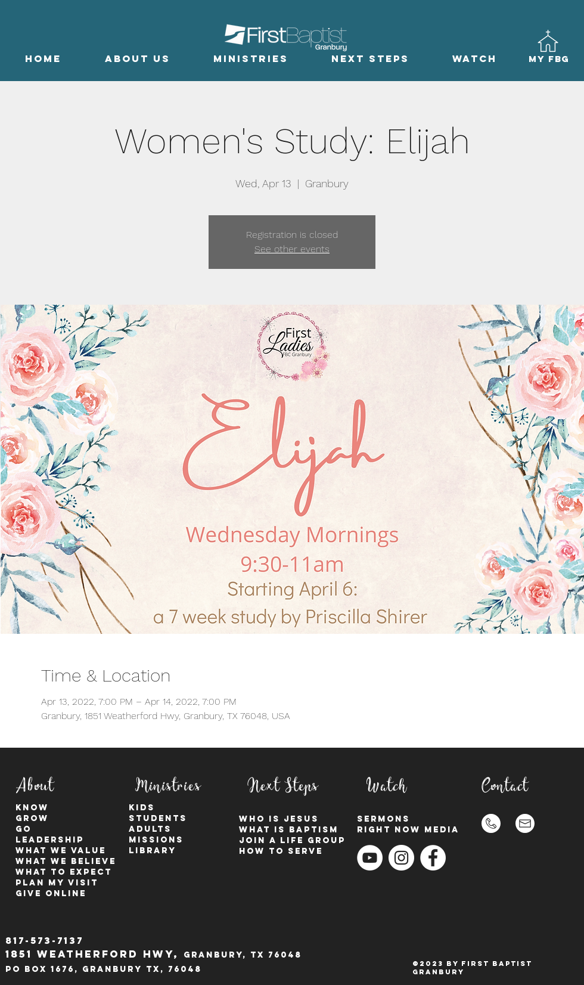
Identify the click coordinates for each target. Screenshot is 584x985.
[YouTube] (370, 858)
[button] (137, 59)
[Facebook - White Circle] (433, 858)
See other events (292, 249)
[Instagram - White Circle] (401, 858)
